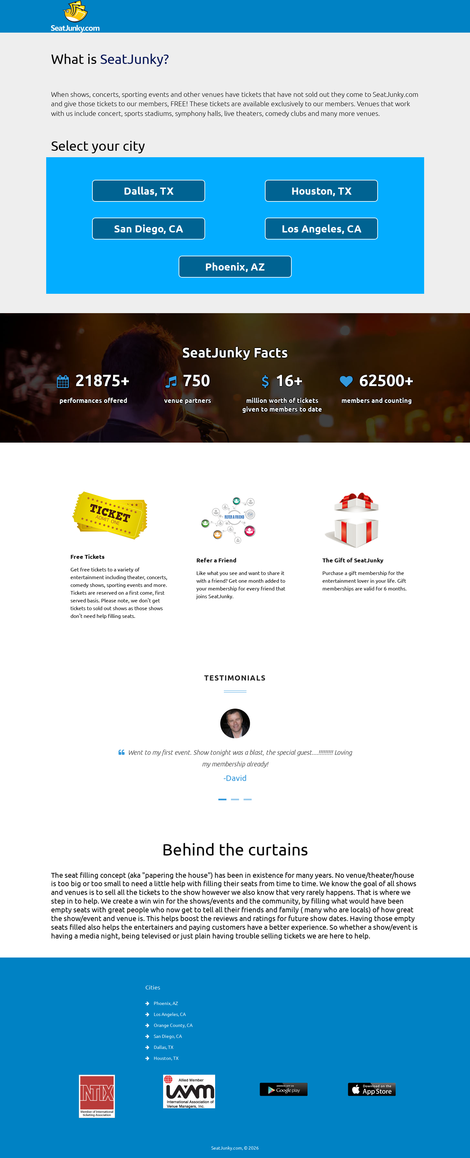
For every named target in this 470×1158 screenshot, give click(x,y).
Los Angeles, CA (321, 228)
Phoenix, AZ (235, 266)
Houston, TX (321, 190)
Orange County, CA (173, 1025)
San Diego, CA (148, 228)
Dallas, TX (149, 190)
